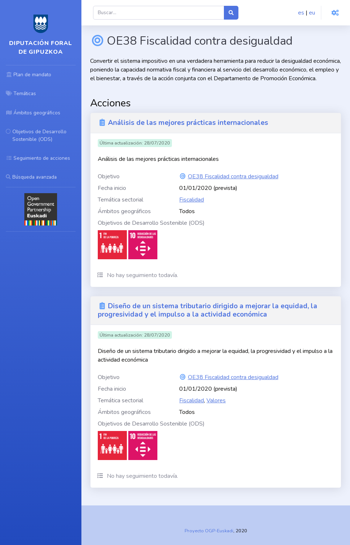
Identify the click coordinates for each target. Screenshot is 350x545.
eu (312, 13)
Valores (216, 400)
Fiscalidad (191, 200)
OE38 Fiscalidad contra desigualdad (233, 176)
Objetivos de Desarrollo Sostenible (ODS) (151, 223)
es (301, 13)
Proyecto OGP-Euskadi (209, 531)
